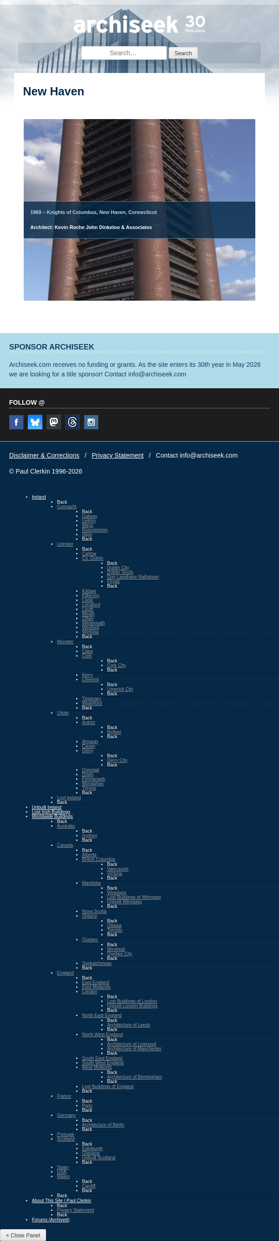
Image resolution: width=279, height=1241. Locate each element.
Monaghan (92, 783)
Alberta (89, 854)
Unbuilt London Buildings (132, 1005)
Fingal (113, 581)
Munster (65, 641)
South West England (103, 1062)
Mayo (87, 525)
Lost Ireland (69, 797)
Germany (66, 1115)
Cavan (88, 746)
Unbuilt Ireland (46, 807)
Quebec (90, 939)
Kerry (87, 675)
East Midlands (96, 987)
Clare (87, 651)
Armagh (90, 741)
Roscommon (95, 529)
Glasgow (91, 1153)
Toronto (114, 930)
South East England (102, 1058)
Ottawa (114, 925)
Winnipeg (116, 892)
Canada (65, 845)
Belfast (114, 732)
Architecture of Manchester (134, 1048)
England (65, 972)
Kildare (89, 591)
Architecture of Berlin (103, 1124)
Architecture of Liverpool (131, 1044)
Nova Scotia (94, 911)
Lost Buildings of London (132, 1001)
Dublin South (120, 572)
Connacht (67, 506)
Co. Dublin (92, 558)
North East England (102, 1015)
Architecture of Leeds (128, 1024)
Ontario (89, 915)
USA (62, 1171)
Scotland (66, 1139)
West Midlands (97, 1067)
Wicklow (90, 632)
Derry (87, 750)
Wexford (90, 627)
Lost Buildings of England (108, 1086)
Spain (63, 1167)
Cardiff (88, 1186)
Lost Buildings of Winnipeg (134, 897)
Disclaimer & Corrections (44, 455)
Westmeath (93, 623)
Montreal (116, 949)
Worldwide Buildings (52, 816)
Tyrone (89, 788)
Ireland (39, 497)
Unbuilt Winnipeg (124, 901)
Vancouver (118, 868)
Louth (87, 609)
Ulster (63, 712)
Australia (66, 826)
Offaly (88, 618)
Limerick (90, 679)
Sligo (87, 534)
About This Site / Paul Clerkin (61, 1200)
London (89, 991)
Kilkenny (90, 595)
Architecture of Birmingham (134, 1076)
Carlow (89, 553)
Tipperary (91, 698)
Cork (87, 655)
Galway (89, 516)
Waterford (92, 703)
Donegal (90, 769)
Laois (87, 600)
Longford (91, 604)
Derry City (117, 760)
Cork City (116, 665)
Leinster (65, 544)
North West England (102, 1034)
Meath (88, 613)
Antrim (88, 722)
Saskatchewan (97, 963)
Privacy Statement (118, 455)
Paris (87, 1105)
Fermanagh (93, 779)
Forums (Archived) (50, 1219)
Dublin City (118, 567)
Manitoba (91, 883)
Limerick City (120, 689)
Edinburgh (92, 1148)
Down (88, 774)
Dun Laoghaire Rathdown (133, 576)
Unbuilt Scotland (98, 1157)
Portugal (65, 1134)
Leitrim (89, 520)
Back (62, 502)
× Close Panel (23, 1235)
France (64, 1096)
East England (95, 982)
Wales (63, 1176)
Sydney (89, 835)
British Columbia (98, 859)
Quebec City (119, 953)
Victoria (114, 873)
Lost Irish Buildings (51, 811)
